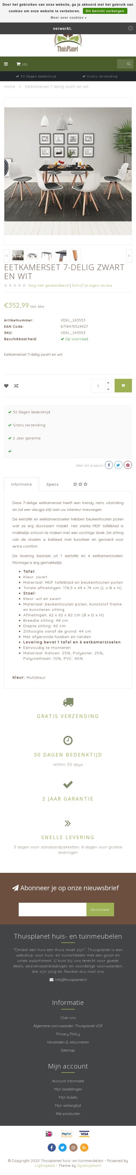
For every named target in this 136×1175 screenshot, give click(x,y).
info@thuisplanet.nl (71, 979)
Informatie (21, 484)
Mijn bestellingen (68, 1089)
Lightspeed (45, 1165)
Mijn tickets (68, 1097)
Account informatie (68, 1081)
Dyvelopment (89, 1165)
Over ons (68, 1017)
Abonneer (100, 909)
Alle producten (68, 1113)
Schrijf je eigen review (92, 285)
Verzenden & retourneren (68, 1042)
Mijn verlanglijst (68, 1105)
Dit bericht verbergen (105, 11)
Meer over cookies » (69, 18)
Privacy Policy (68, 1034)
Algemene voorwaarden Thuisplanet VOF (68, 1025)
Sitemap (68, 1050)
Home (9, 86)
